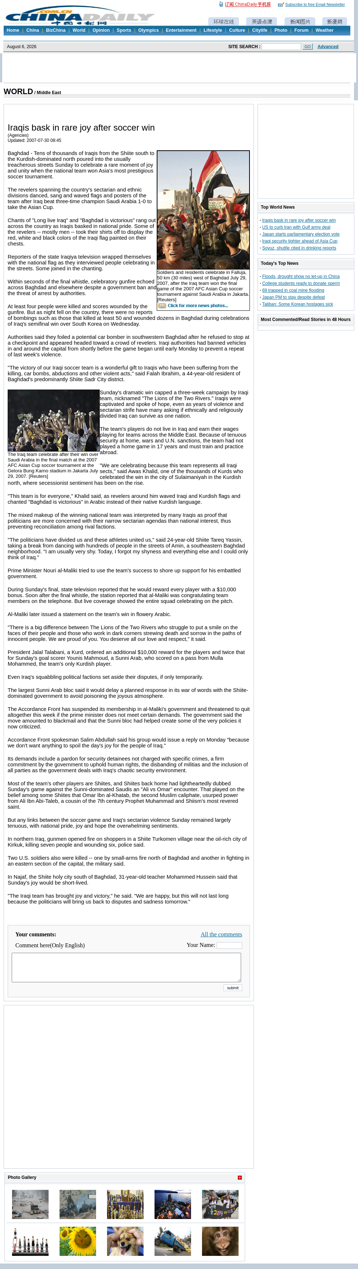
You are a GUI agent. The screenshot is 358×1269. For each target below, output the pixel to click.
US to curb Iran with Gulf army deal (296, 227)
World (79, 30)
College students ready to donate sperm (301, 283)
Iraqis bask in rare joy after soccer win (299, 220)
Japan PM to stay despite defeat (293, 297)
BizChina (55, 30)
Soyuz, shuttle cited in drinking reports (299, 248)
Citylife (259, 30)
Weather (325, 30)
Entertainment (181, 30)
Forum (301, 30)
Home (13, 30)
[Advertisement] (73, 1096)
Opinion (101, 30)
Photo (280, 30)
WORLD (18, 91)
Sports (124, 30)
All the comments (221, 934)
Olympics (148, 30)
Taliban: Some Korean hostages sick (297, 304)
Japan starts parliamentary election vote (301, 234)
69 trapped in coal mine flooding (293, 290)
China (32, 30)
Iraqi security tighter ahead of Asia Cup (300, 241)
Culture (237, 30)
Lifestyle (212, 30)
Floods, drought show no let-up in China (301, 276)
